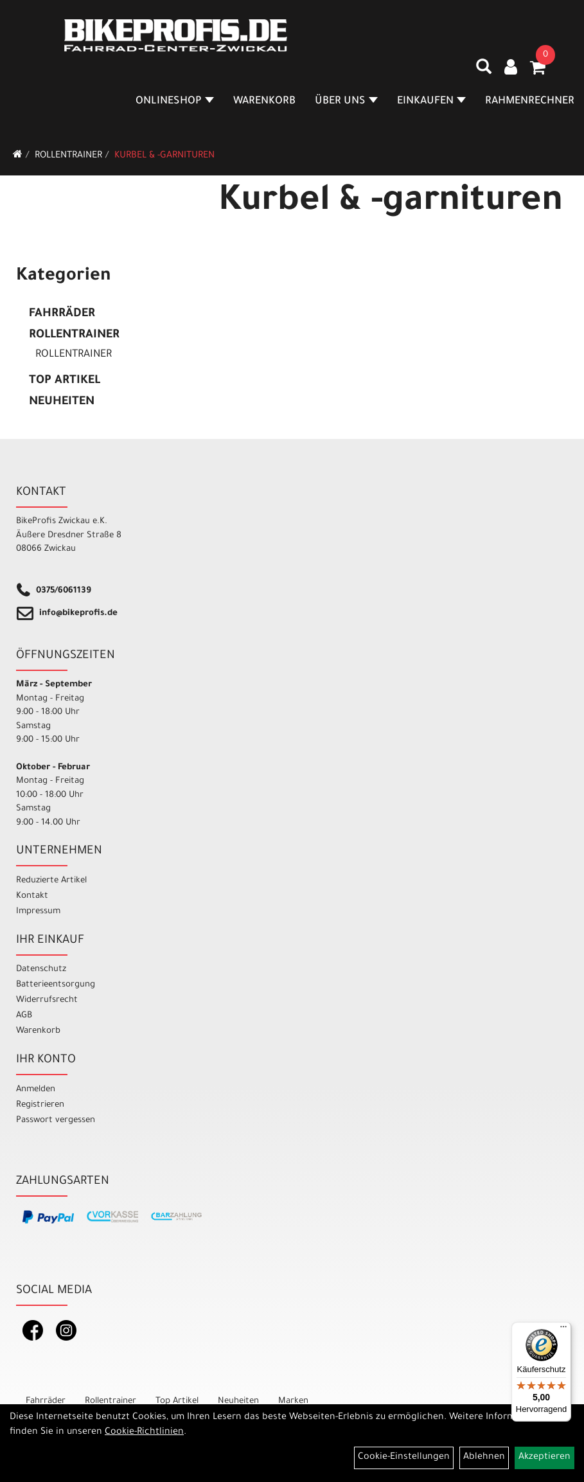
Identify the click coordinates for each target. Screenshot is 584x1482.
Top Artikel (64, 381)
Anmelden (35, 1089)
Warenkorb (264, 101)
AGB (24, 1016)
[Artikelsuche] (483, 71)
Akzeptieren (544, 1457)
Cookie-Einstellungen (404, 1457)
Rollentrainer (68, 156)
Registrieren (40, 1105)
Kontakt (32, 896)
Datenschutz (41, 969)
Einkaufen (431, 101)
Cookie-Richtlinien (144, 1432)
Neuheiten (61, 402)
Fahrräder (62, 314)
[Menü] (563, 1329)
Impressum (38, 911)
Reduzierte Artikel (51, 881)
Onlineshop (175, 101)
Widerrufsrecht (47, 1000)
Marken (293, 1401)
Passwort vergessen (55, 1120)
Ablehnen (484, 1457)
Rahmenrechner (529, 101)
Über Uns (346, 101)
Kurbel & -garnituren (164, 156)
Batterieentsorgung (55, 985)
